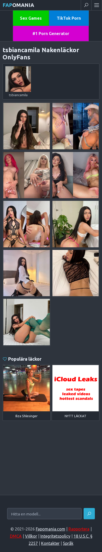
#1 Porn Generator (50, 33)
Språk (68, 543)
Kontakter (50, 543)
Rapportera (79, 529)
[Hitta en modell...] (44, 514)
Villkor (31, 536)
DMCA (16, 536)
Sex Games (31, 18)
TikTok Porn (69, 18)
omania (18, 5)
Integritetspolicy (55, 536)
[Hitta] (89, 513)
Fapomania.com (50, 529)
